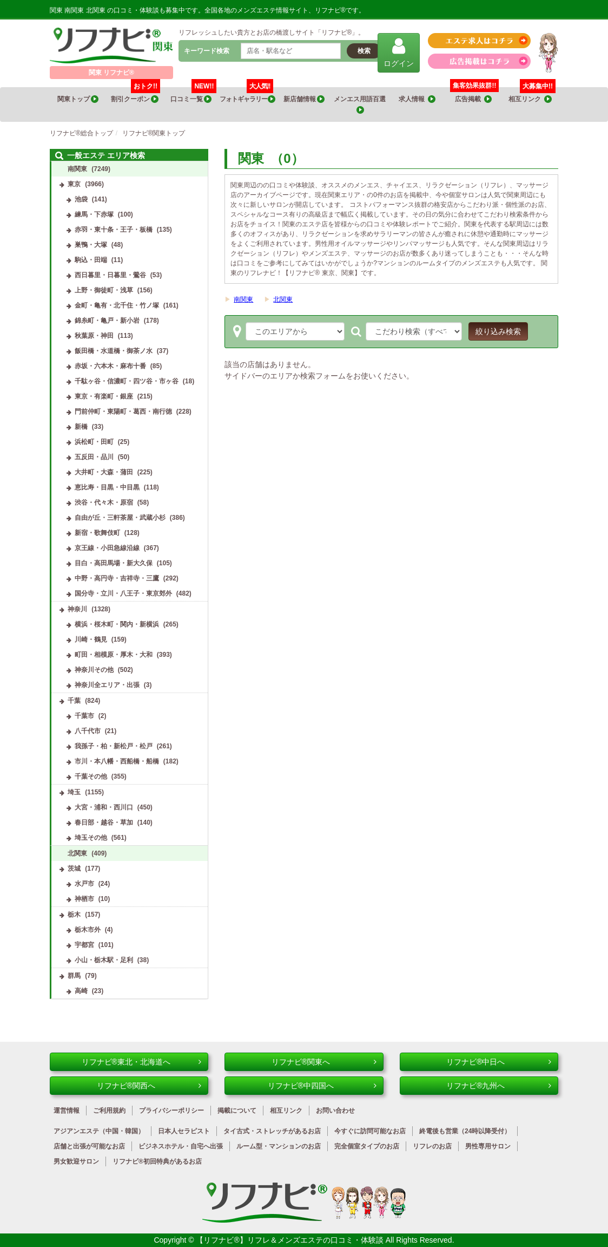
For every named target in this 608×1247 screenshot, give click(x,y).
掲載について (236, 1110)
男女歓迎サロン (76, 1161)
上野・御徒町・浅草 (104, 290)
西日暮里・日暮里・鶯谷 (110, 275)
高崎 (81, 991)
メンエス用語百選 (360, 104)
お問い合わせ (335, 1110)
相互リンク (532, 95)
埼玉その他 (91, 837)
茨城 (74, 868)
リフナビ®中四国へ (322, 1085)
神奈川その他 (94, 670)
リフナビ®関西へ (149, 1085)
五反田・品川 (94, 457)
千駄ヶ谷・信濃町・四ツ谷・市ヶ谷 (127, 381)
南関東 (243, 299)
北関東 (283, 299)
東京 (74, 184)
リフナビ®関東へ (324, 1061)
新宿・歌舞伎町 (97, 533)
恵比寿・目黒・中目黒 (107, 487)
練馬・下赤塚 (94, 214)
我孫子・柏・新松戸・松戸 (114, 746)
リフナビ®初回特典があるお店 (157, 1161)
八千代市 (88, 731)
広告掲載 (473, 99)
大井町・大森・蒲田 (104, 472)
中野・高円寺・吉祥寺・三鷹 (117, 578)
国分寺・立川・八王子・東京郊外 (123, 593)
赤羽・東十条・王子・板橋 (114, 229)
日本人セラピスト (184, 1131)
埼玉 (74, 792)
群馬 (74, 976)
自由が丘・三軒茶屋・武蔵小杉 (120, 517)
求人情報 (417, 99)
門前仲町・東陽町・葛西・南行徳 (123, 411)
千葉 (74, 700)
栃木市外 (88, 929)
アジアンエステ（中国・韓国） (99, 1131)
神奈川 (77, 609)
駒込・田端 (91, 260)
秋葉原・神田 (94, 336)
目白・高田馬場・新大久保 (114, 563)
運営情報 (67, 1110)
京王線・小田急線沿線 (107, 548)
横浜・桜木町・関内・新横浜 (117, 624)
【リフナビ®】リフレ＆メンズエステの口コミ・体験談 (290, 1240)
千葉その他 (91, 776)
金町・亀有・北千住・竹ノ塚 (117, 305)
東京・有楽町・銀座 (104, 396)
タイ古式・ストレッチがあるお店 (272, 1131)
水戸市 (84, 883)
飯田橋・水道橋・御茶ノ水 (114, 351)
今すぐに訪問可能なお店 (370, 1131)
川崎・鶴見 (91, 639)
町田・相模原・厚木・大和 (114, 654)
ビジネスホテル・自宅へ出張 (180, 1146)
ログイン (399, 52)
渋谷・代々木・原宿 (104, 502)
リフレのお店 (432, 1146)
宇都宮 (84, 945)
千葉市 (84, 716)
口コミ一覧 (193, 95)
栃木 (74, 914)
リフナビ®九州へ (498, 1085)
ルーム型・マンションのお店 (278, 1146)
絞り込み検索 (498, 331)
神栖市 (84, 899)
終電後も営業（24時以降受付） (465, 1131)
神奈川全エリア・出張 (107, 685)
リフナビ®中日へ (498, 1061)
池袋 (81, 199)
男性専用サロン (488, 1146)
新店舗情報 (304, 99)
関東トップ (77, 99)
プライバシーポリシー (171, 1110)
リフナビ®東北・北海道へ (142, 1061)
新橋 (81, 426)
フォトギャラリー (247, 95)
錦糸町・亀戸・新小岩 (107, 320)
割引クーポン (135, 95)
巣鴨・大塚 (91, 245)
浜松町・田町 (94, 442)
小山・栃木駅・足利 (104, 960)
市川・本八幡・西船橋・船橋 (117, 761)
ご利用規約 (109, 1110)
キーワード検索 (206, 51)
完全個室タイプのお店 (366, 1146)
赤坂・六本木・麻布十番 (110, 366)
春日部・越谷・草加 (104, 822)
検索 (364, 51)
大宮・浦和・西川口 (104, 807)
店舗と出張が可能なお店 (89, 1146)
